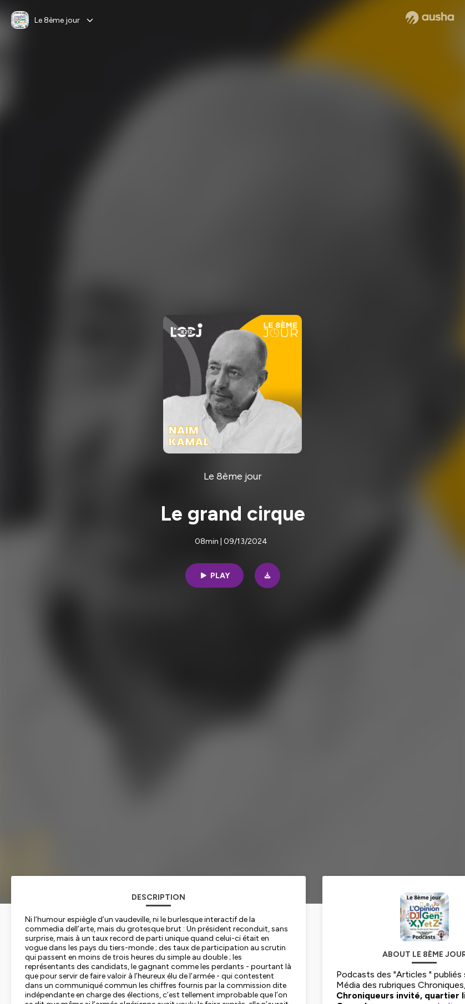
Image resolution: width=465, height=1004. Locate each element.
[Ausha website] (430, 17)
